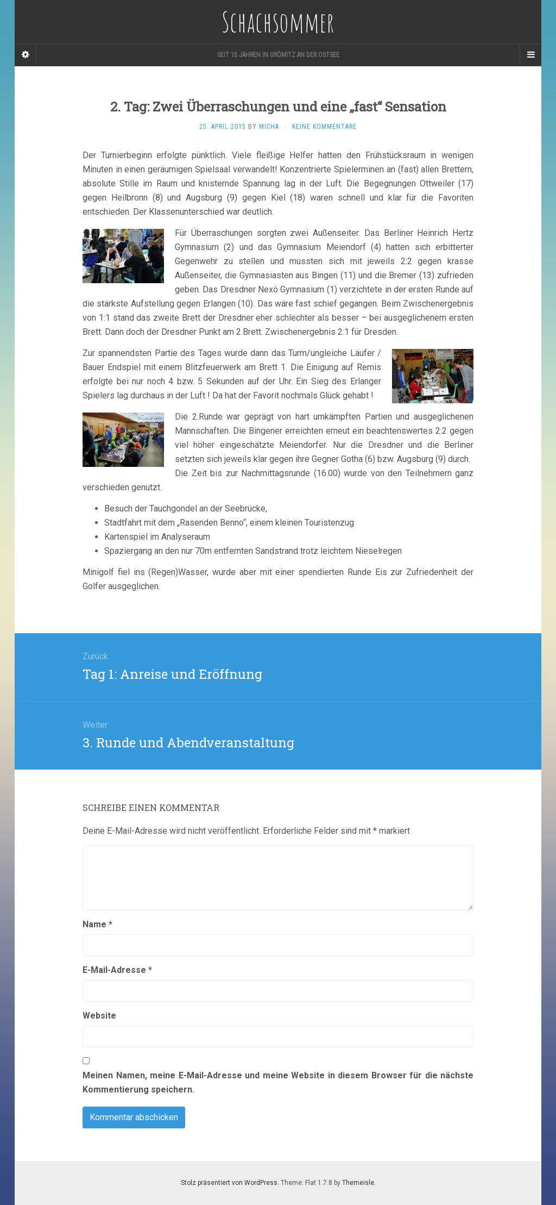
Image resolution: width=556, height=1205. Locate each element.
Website (99, 1015)
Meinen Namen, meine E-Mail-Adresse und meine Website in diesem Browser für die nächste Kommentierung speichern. (278, 1082)
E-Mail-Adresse (117, 970)
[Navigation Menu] (530, 55)
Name (97, 924)
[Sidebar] (25, 55)
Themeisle (358, 1183)
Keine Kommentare (324, 126)
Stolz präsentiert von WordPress (229, 1183)
